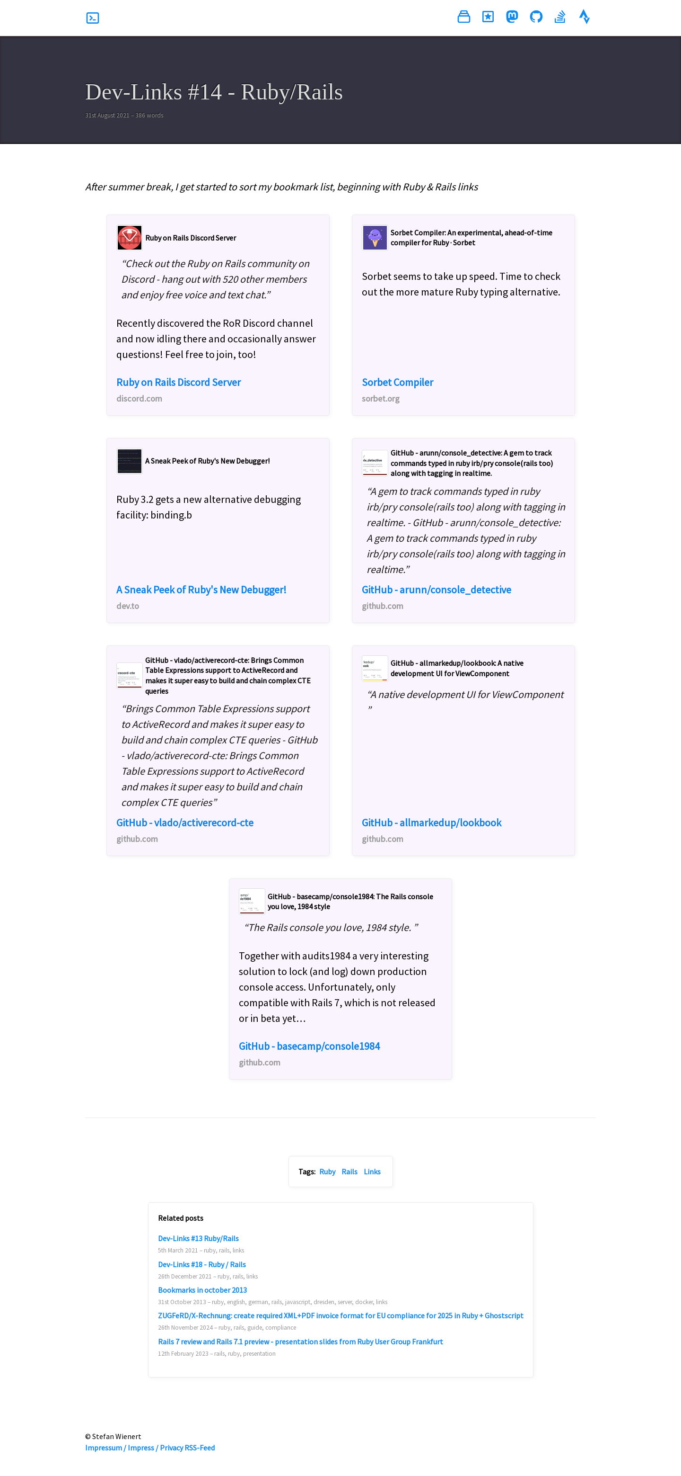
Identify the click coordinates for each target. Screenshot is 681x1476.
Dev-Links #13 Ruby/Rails (198, 1238)
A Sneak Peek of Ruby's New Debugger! (201, 597)
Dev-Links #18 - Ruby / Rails (202, 1264)
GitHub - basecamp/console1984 (309, 1053)
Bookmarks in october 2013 (202, 1290)
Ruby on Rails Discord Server (178, 390)
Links (372, 1171)
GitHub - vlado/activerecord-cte (184, 830)
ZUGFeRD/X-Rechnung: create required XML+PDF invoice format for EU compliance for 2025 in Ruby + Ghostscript (341, 1315)
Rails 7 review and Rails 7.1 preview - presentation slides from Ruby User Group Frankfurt (300, 1341)
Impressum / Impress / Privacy (134, 1447)
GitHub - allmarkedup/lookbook (431, 830)
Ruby (327, 1171)
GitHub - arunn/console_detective (436, 597)
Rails (349, 1171)
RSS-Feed (199, 1447)
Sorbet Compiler (397, 390)
